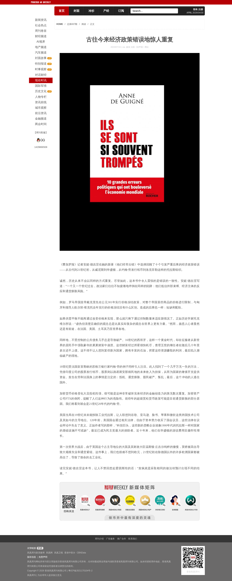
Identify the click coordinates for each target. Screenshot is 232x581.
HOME (59, 24)
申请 (39, 548)
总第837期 (72, 24)
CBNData (81, 552)
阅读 (84, 24)
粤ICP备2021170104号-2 (80, 570)
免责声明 (43, 557)
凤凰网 (49, 552)
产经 (106, 10)
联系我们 (132, 538)
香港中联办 (69, 552)
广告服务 (110, 538)
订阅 (121, 10)
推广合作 (121, 538)
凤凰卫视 (58, 552)
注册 (201, 9)
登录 (195, 9)
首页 (62, 10)
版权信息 (31, 557)
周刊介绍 (99, 538)
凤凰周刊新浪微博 (36, 552)
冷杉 (91, 10)
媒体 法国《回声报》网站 (137, 47)
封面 (76, 10)
